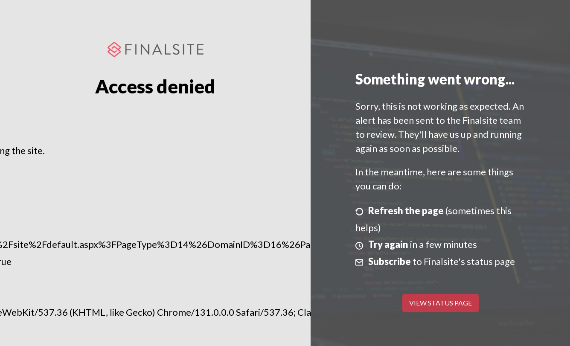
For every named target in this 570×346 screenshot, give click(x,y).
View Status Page (440, 303)
